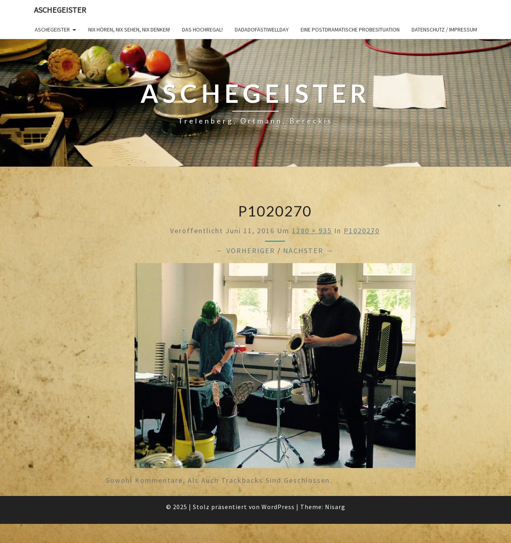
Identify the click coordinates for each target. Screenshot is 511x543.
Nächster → (308, 250)
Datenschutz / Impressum (444, 29)
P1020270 (362, 230)
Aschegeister (60, 10)
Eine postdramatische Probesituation (350, 29)
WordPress (278, 507)
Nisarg (335, 507)
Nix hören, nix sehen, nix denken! (129, 29)
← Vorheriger (245, 250)
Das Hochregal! (202, 29)
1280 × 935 (312, 230)
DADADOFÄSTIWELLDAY (262, 29)
